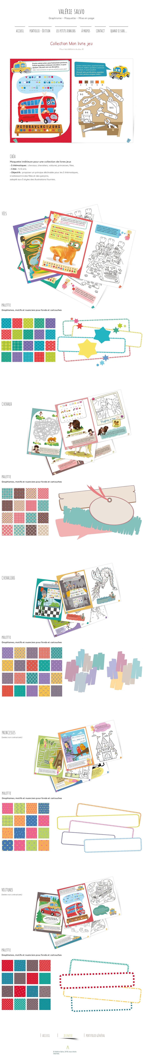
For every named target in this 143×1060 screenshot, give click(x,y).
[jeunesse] (68, 1035)
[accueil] (46, 1035)
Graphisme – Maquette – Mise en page (71, 18)
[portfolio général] (95, 1035)
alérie (66, 11)
